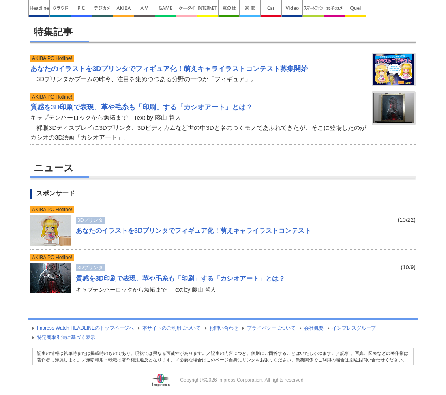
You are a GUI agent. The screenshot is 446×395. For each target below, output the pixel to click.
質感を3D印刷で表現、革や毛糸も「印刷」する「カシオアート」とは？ (180, 278)
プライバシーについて (271, 328)
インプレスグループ (354, 328)
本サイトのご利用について (171, 328)
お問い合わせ (223, 328)
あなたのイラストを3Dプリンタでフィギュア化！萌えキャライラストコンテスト (193, 230)
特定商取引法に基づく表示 (66, 337)
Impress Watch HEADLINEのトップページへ (85, 328)
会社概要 (314, 328)
